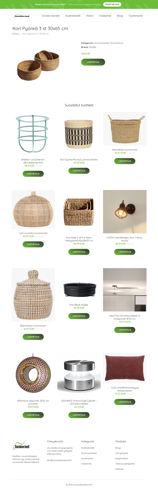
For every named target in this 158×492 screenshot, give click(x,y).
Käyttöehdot (121, 460)
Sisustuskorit (116, 45)
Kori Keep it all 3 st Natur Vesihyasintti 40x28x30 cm (79, 242)
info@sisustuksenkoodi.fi (59, 462)
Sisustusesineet (101, 45)
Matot (89, 17)
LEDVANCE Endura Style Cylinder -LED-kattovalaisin (79, 405)
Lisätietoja (93, 64)
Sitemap (119, 471)
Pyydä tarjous (112, 4)
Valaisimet (105, 17)
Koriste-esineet (51, 17)
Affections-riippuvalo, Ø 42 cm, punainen (33, 405)
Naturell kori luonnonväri (125, 152)
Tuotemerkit (136, 17)
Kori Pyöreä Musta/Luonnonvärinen (79, 162)
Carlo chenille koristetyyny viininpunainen (125, 391)
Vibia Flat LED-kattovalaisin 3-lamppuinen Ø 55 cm (124, 320)
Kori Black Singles (79, 307)
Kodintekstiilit (73, 17)
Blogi (120, 17)
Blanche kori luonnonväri (33, 328)
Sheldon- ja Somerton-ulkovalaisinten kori (33, 163)
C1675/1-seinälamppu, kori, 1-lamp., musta (125, 242)
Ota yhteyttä (121, 455)
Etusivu (15, 36)
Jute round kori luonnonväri (33, 235)
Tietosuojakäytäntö (125, 466)
